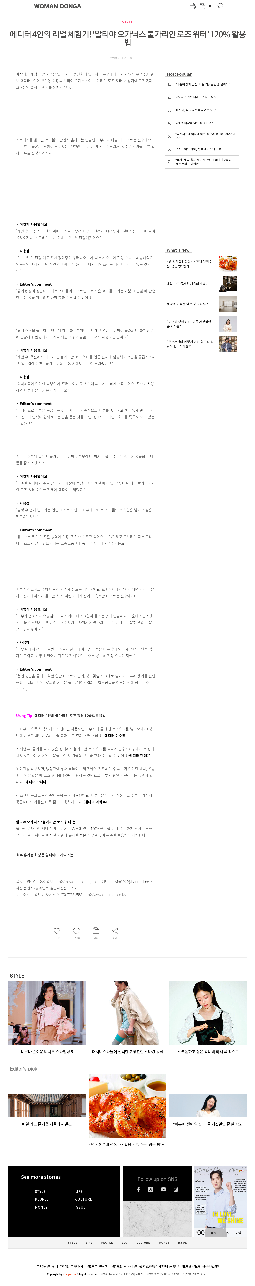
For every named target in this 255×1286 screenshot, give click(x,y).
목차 (213, 1232)
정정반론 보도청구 (97, 1266)
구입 (238, 1232)
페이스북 (138, 1189)
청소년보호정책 (210, 1266)
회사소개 (128, 1266)
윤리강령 (64, 1266)
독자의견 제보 (78, 1266)
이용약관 (175, 1266)
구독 (226, 1232)
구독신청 (41, 1266)
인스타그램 (150, 1189)
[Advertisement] (75, 188)
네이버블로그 (176, 1189)
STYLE (127, 22)
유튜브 (163, 1189)
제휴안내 (163, 1266)
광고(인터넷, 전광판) (146, 1266)
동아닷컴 (117, 1266)
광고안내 (53, 1266)
